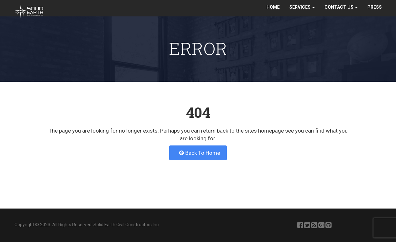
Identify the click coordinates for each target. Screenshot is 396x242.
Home (273, 13)
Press (374, 13)
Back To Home (199, 153)
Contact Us (341, 13)
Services (302, 13)
